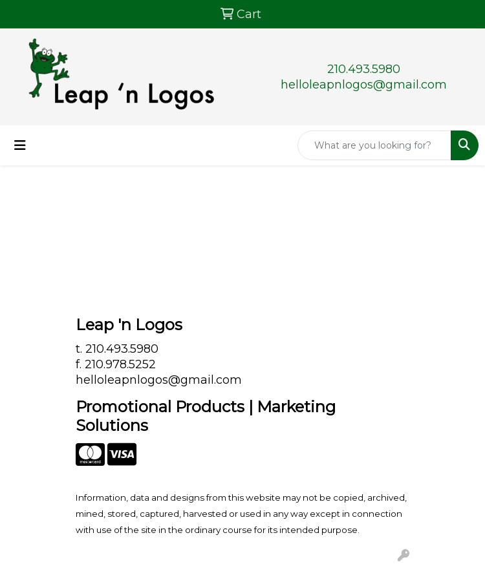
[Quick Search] (374, 145)
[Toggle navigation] (20, 145)
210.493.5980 (363, 69)
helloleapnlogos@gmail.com (364, 85)
